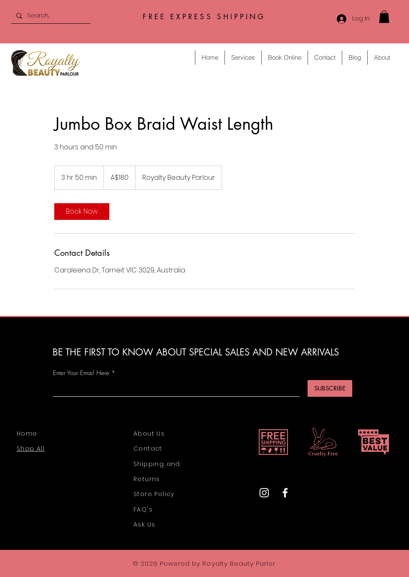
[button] (384, 16)
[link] (81, 211)
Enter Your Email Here (81, 373)
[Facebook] (285, 492)
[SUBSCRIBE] (330, 388)
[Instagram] (264, 492)
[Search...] (50, 15)
